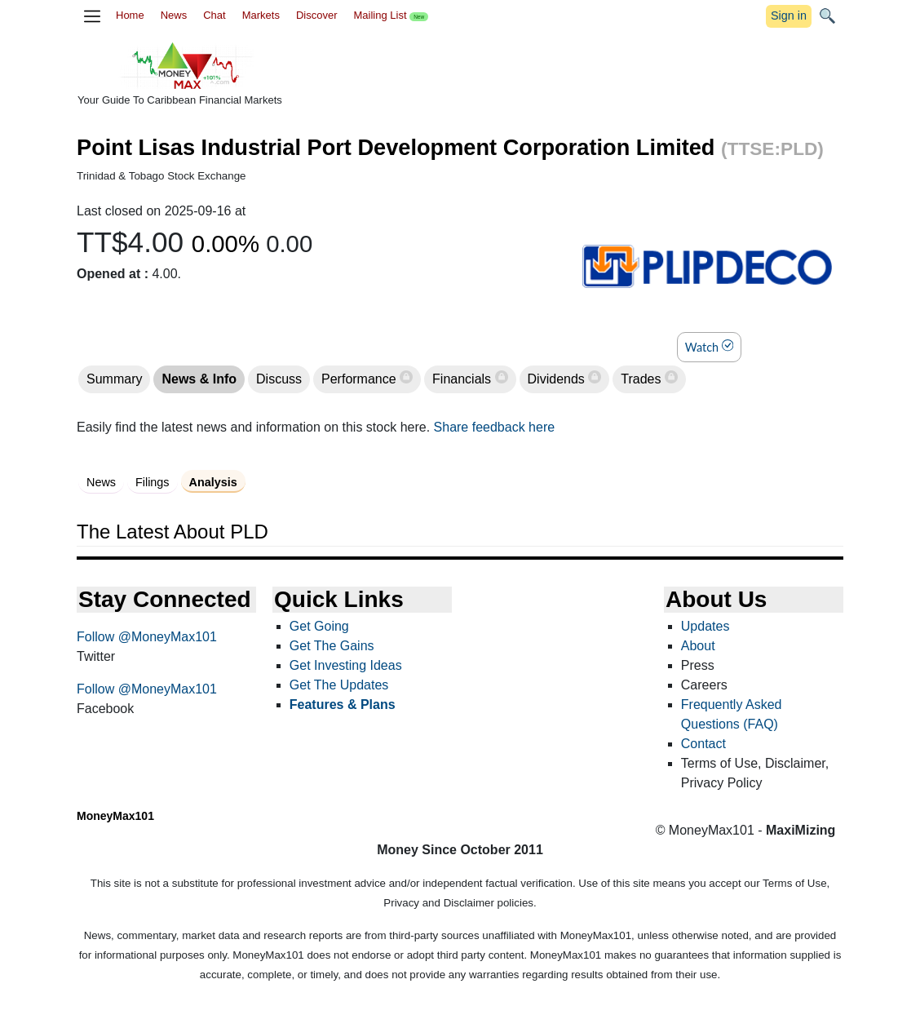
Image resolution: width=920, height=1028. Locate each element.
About (698, 646)
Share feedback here (494, 427)
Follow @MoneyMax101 (147, 637)
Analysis (213, 482)
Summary (114, 379)
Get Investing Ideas (346, 665)
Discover (317, 15)
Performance (360, 379)
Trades (643, 379)
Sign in (789, 15)
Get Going (319, 626)
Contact (703, 744)
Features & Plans (343, 704)
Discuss (279, 379)
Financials (463, 379)
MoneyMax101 (115, 815)
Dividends (558, 379)
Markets (261, 15)
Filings (152, 482)
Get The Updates (339, 685)
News (174, 15)
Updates (705, 626)
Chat (214, 15)
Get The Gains (332, 646)
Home (130, 15)
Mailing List (390, 15)
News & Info (199, 379)
